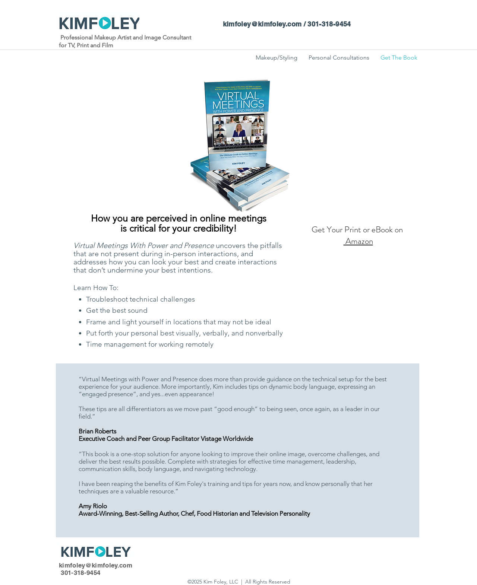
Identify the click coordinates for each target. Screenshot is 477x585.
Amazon (358, 241)
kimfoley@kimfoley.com (262, 24)
